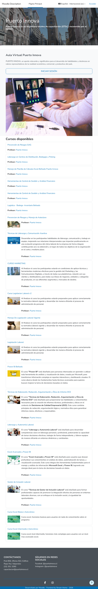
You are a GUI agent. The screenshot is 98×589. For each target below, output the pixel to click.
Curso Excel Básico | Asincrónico (21, 512)
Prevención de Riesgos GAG (19, 145)
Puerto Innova (21, 150)
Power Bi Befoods (15, 366)
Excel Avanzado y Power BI (19, 452)
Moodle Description (11, 3)
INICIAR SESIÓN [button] (49, 71)
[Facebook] (45, 583)
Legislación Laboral (16, 342)
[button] (72, 3)
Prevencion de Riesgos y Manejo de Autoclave (27, 217)
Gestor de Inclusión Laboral (19, 482)
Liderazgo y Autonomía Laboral (21, 424)
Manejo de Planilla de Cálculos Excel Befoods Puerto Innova (33, 169)
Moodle (42, 587)
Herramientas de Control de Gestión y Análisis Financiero (31, 181)
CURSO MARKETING (16, 263)
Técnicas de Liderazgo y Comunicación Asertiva (27, 233)
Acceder (92, 4)
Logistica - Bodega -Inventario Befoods (24, 205)
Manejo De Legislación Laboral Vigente (24, 318)
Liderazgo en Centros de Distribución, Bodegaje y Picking (31, 157)
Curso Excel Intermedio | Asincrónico (23, 529)
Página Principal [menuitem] (35, 4)
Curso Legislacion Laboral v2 (19, 293)
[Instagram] (52, 583)
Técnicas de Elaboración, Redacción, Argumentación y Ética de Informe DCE (39, 392)
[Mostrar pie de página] (91, 582)
